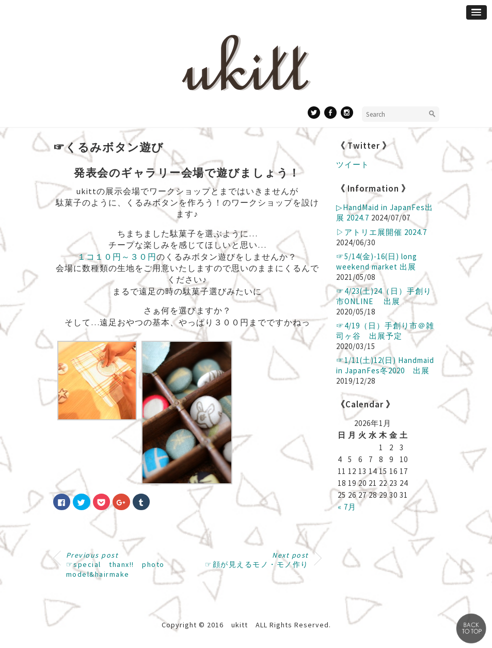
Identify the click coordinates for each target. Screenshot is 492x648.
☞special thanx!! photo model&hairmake (115, 564)
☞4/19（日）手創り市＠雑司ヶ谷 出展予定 (385, 331)
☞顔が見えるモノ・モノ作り (257, 559)
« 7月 (347, 507)
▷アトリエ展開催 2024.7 (381, 232)
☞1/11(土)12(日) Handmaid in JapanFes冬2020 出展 (385, 365)
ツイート (352, 164)
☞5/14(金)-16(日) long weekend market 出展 (376, 261)
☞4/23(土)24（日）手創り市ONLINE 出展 (384, 296)
